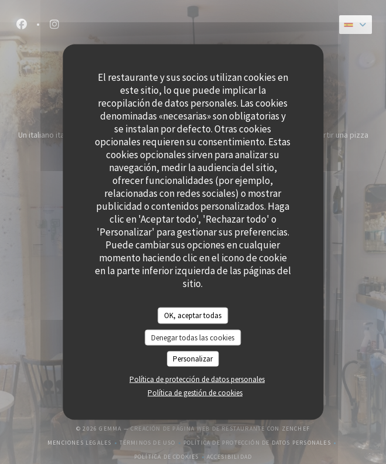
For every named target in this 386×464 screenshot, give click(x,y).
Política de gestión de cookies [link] (195, 392)
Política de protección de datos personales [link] (197, 379)
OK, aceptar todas (192, 315)
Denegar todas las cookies (192, 337)
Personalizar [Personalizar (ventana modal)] (193, 359)
